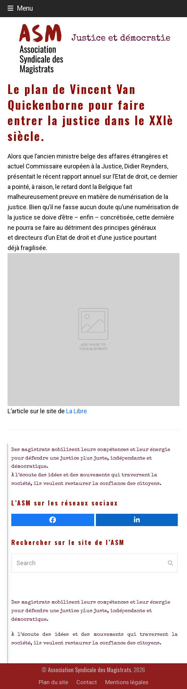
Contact (86, 682)
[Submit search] (170, 563)
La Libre (76, 411)
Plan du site (53, 682)
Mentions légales (126, 682)
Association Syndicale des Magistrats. (90, 669)
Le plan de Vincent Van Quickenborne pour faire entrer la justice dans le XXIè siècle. (91, 112)
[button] (20, 8)
